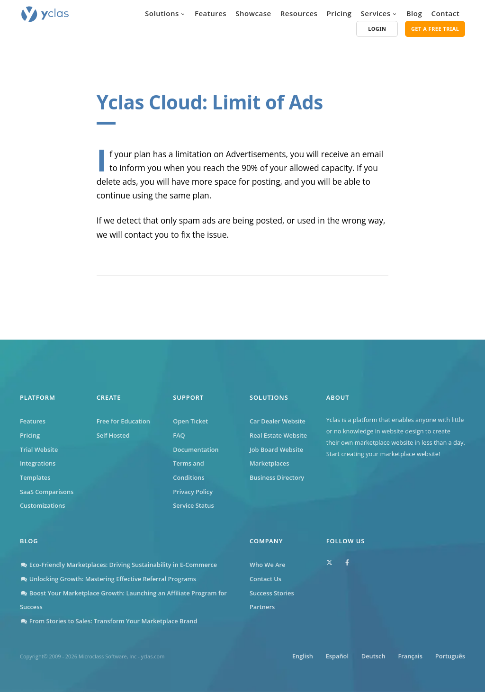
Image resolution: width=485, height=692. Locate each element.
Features (210, 13)
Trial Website (39, 449)
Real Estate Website (278, 435)
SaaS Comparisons (46, 491)
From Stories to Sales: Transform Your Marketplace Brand (108, 621)
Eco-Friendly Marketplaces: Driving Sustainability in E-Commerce (118, 564)
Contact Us (265, 579)
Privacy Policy (193, 491)
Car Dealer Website (277, 421)
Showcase (253, 13)
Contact (445, 13)
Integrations (37, 463)
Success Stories (272, 593)
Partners (262, 606)
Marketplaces (269, 463)
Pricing (339, 13)
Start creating (345, 453)
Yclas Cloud (149, 102)
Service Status (193, 505)
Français (410, 656)
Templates (35, 477)
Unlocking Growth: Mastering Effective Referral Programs (108, 579)
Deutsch (373, 656)
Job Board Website (276, 449)
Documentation (195, 449)
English (302, 656)
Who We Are (268, 564)
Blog (414, 13)
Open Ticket (190, 421)
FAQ (179, 435)
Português (450, 656)
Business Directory (277, 477)
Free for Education (123, 421)
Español (336, 656)
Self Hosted (113, 435)
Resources (299, 13)
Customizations (42, 505)
